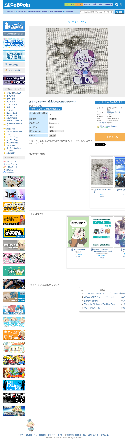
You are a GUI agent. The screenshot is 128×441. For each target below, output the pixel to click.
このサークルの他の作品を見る (110, 102)
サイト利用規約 (40, 435)
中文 (94, 4)
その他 (52, 135)
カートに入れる (110, 137)
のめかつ (53, 119)
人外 (20, 93)
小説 (13, 129)
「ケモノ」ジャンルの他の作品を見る (45, 109)
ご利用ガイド (10, 12)
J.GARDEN (10, 153)
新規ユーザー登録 (56, 12)
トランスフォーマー (14, 121)
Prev (70, 242)
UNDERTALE (11, 115)
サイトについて (12, 161)
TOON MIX (10, 145)
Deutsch (108, 4)
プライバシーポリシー (56, 435)
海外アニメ (10, 107)
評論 (8, 129)
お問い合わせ (68, 12)
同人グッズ (10, 102)
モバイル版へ (105, 435)
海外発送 (38, 12)
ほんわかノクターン (114, 112)
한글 (100, 4)
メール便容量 (101, 123)
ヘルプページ (22, 12)
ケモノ (9, 93)
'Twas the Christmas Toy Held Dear (99, 304)
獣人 (15, 93)
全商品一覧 (11, 65)
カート (79, 4)
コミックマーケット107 (14, 131)
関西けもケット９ (56, 131)
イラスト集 (10, 99)
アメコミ (10, 110)
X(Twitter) (10, 170)
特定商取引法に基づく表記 (76, 435)
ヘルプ (20, 435)
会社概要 (28, 435)
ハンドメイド (11, 104)
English (87, 4)
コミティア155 (12, 137)
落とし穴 (78, 252)
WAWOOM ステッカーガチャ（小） (100, 297)
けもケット (10, 134)
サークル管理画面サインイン (14, 34)
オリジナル (10, 96)
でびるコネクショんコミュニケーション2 (102, 293)
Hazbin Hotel (11, 113)
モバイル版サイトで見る (77, 22)
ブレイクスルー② (92, 308)
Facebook (10, 172)
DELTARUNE (11, 118)
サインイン (70, 4)
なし (51, 127)
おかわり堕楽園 (91, 300)
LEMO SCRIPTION (102, 254)
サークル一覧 (12, 70)
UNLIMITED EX (12, 143)
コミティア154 (12, 140)
